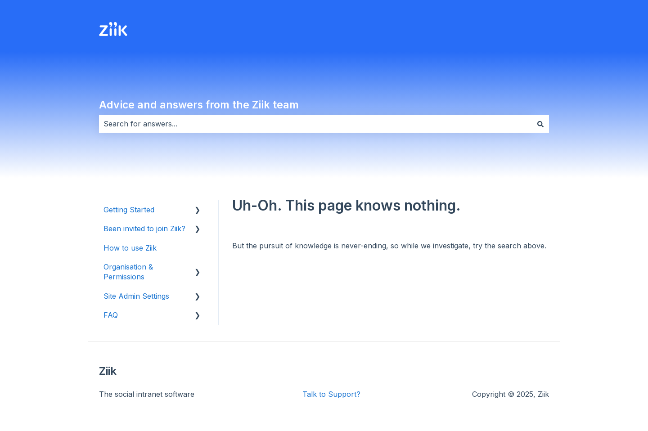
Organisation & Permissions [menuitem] (128, 271)
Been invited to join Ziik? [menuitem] (144, 228)
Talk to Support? (331, 394)
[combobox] (315, 123)
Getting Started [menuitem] (129, 209)
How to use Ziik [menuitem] (130, 247)
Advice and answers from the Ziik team (199, 105)
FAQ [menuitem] (111, 314)
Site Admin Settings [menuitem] (136, 296)
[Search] (540, 123)
